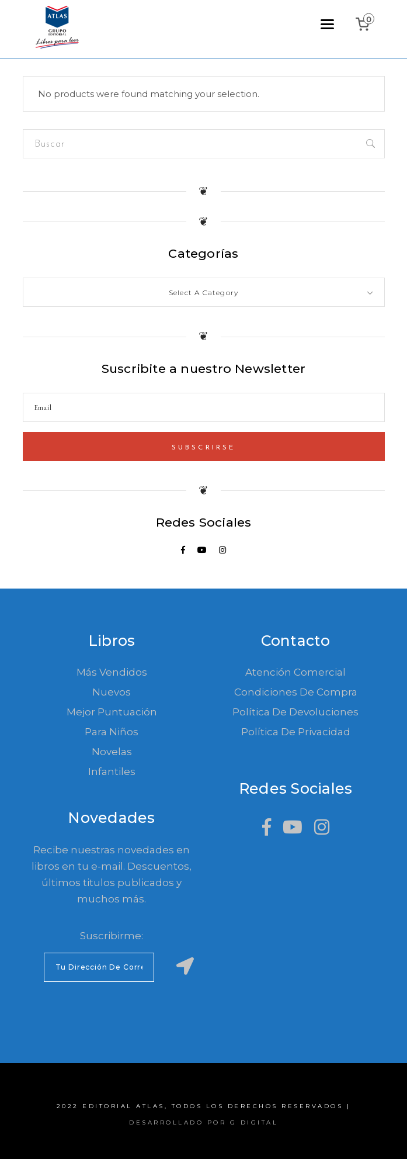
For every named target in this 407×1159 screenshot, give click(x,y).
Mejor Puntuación (112, 712)
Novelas (112, 751)
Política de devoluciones (295, 712)
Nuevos (111, 692)
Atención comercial (295, 672)
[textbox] (203, 293)
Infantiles (111, 771)
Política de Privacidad (295, 732)
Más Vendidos (111, 672)
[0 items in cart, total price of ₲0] (365, 24)
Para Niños (111, 732)
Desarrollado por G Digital (203, 1122)
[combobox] (204, 292)
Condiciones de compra (295, 692)
